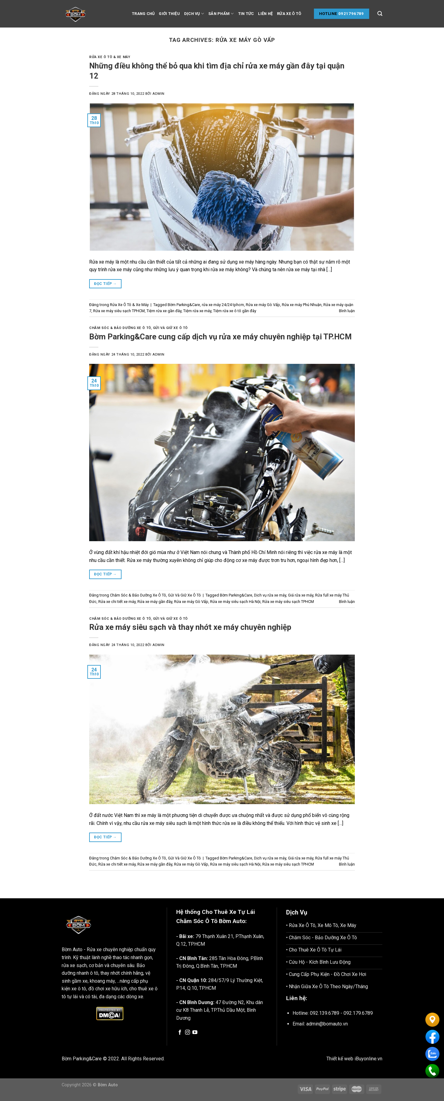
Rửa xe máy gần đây (154, 601)
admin (158, 94)
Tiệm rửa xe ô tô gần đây (234, 311)
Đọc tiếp (105, 284)
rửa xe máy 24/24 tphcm (223, 304)
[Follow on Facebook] (179, 1032)
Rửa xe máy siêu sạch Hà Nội (235, 601)
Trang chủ (143, 13)
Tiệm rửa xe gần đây (164, 311)
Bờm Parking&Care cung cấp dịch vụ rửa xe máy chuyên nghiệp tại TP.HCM (220, 336)
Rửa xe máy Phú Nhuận (302, 304)
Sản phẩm (221, 14)
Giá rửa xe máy (300, 595)
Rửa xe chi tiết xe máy (117, 601)
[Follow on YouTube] (194, 1032)
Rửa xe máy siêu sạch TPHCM (119, 311)
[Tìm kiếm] (379, 14)
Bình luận (347, 311)
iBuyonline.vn (368, 1059)
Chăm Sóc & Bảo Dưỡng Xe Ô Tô (120, 328)
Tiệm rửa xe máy (197, 311)
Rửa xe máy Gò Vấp (263, 304)
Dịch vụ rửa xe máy (270, 595)
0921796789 (351, 13)
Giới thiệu (169, 13)
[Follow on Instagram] (187, 1032)
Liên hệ (265, 13)
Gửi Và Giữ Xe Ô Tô (170, 328)
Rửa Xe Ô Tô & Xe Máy (109, 57)
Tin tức (246, 13)
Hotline (328, 13)
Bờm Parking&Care (184, 304)
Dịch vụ (194, 14)
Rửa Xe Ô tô (289, 13)
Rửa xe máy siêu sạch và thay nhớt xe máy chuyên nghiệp (190, 627)
